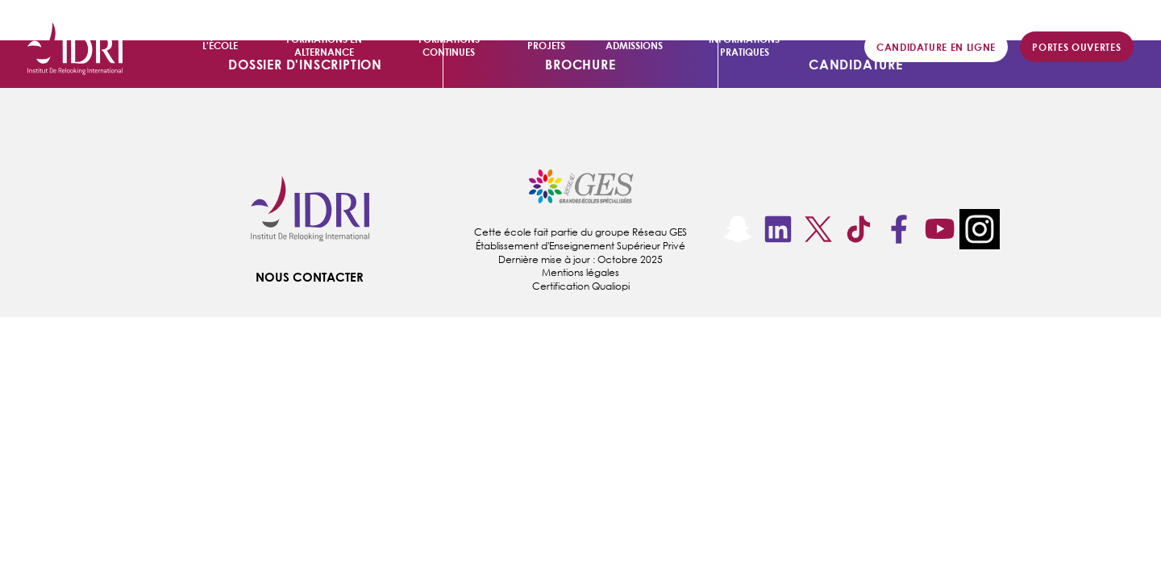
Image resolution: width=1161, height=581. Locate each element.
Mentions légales (580, 272)
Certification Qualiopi (581, 286)
